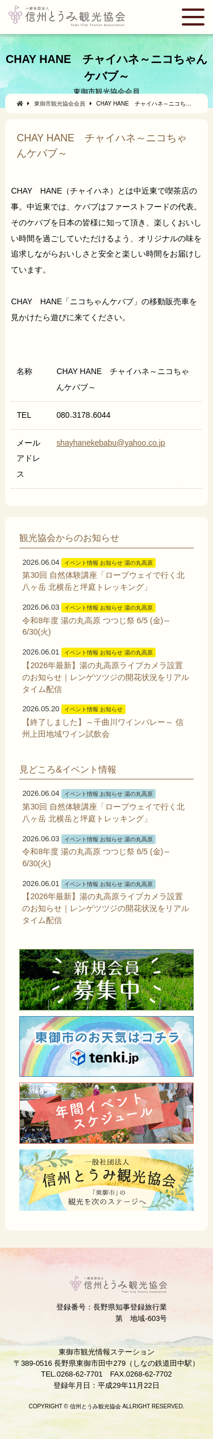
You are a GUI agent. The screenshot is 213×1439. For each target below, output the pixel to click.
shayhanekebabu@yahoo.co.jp (110, 442)
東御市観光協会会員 (59, 103)
